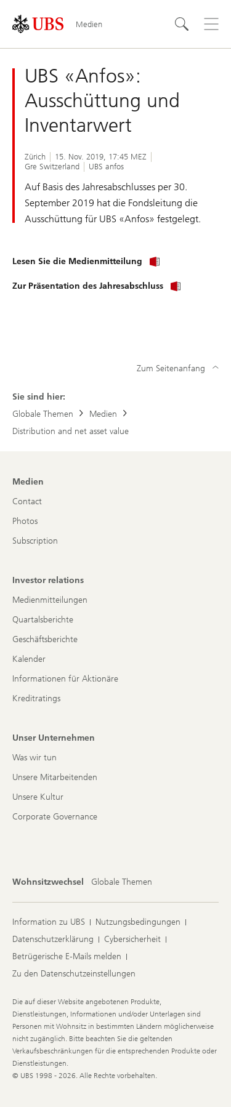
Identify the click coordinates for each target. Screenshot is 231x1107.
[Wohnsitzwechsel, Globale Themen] (121, 882)
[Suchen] (181, 24)
